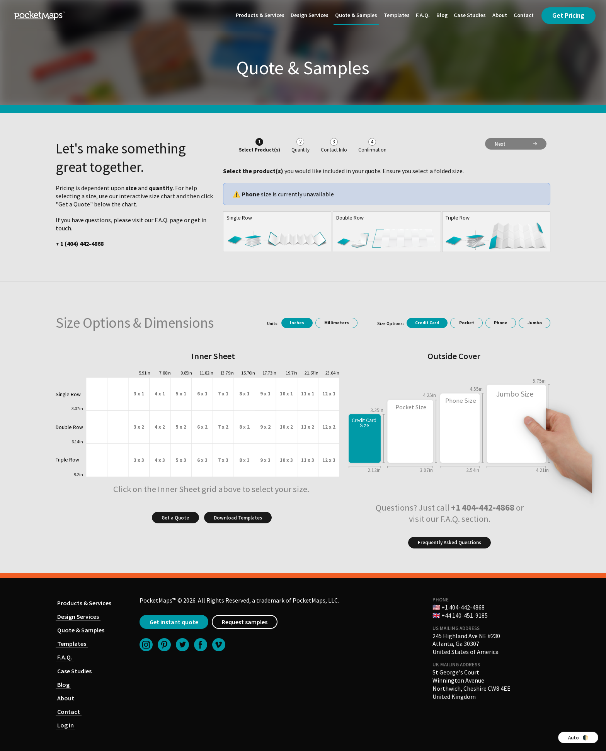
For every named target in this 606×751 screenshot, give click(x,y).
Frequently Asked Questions (449, 542)
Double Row (350, 217)
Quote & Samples (356, 15)
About (499, 15)
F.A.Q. (423, 15)
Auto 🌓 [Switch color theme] (578, 737)
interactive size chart (147, 196)
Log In (65, 725)
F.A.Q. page (169, 220)
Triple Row (458, 217)
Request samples (244, 622)
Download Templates (238, 517)
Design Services (310, 15)
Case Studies (470, 15)
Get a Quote (175, 517)
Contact (524, 15)
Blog (442, 15)
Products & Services (260, 15)
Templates (397, 15)
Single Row (239, 217)
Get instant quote (174, 622)
